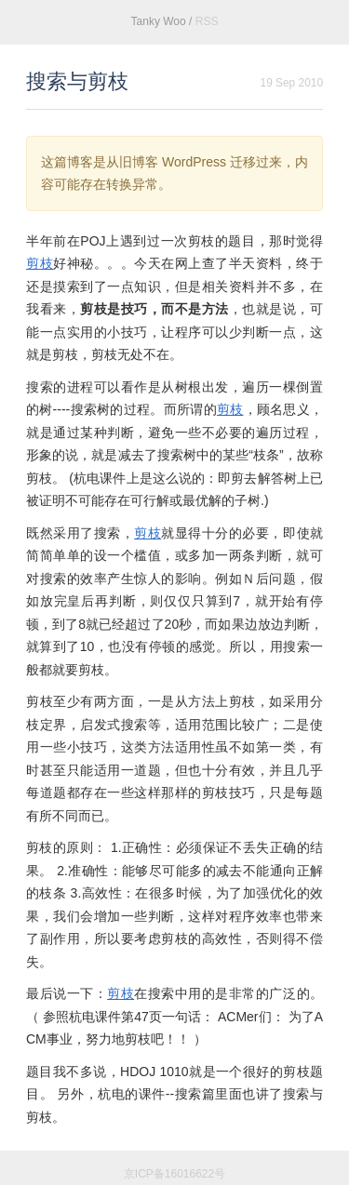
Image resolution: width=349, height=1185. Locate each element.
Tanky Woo (158, 21)
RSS (207, 21)
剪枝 (39, 263)
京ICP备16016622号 (174, 1173)
